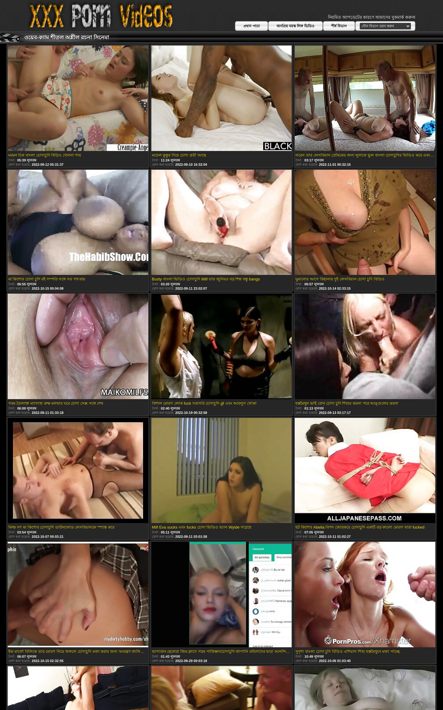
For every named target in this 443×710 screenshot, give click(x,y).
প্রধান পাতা (251, 26)
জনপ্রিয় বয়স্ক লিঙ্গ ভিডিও (295, 26)
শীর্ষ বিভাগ (339, 26)
